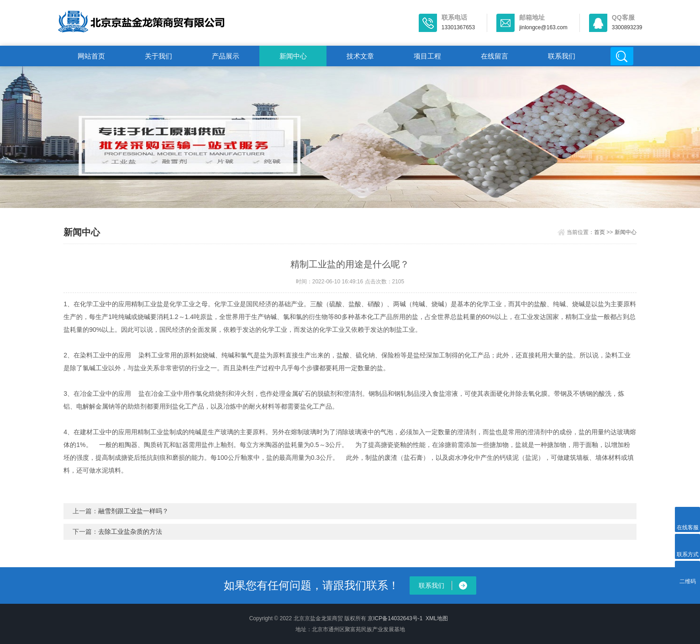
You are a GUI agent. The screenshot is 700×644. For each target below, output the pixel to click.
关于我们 (158, 56)
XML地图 (437, 618)
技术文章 (360, 56)
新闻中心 (293, 56)
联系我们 (561, 56)
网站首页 (91, 56)
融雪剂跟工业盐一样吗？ (133, 511)
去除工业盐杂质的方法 (130, 531)
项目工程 (427, 56)
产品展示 (225, 56)
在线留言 (494, 56)
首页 (599, 232)
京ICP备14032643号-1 (395, 618)
